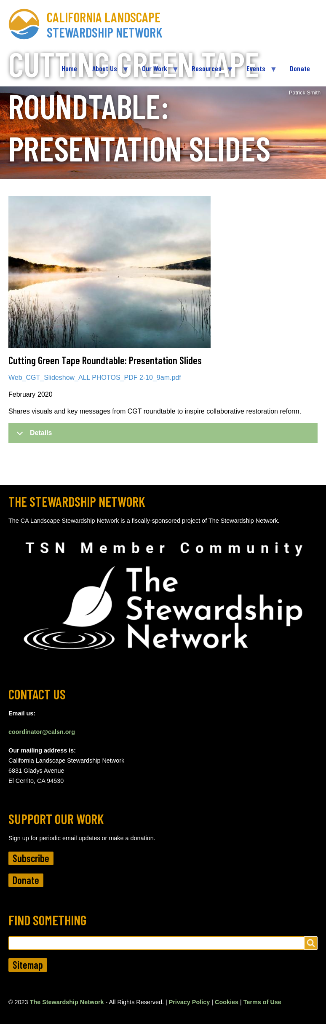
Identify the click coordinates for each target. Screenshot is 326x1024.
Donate (26, 880)
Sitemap (28, 965)
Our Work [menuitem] (156, 72)
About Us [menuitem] (106, 72)
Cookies (226, 1002)
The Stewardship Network (67, 1002)
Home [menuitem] (69, 68)
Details (32, 436)
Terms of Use (262, 1002)
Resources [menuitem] (208, 72)
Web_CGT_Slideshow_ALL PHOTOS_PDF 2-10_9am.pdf (94, 377)
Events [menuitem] (258, 72)
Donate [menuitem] (300, 68)
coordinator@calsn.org (41, 731)
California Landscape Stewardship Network (105, 24)
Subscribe (31, 858)
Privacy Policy (189, 1002)
